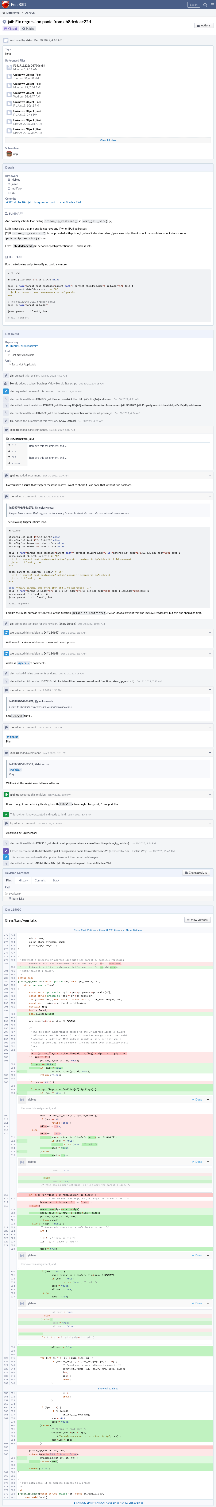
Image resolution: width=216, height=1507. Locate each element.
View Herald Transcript (63, 382)
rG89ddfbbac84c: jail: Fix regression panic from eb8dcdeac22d (43, 202)
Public (30, 29)
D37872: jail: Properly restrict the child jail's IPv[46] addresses (73, 397)
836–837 (15, 462)
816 (12, 450)
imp (15, 154)
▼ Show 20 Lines (132, 928)
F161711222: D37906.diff (29, 65)
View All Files (108, 140)
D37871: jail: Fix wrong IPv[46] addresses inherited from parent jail (83, 404)
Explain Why (139, 849)
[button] (212, 4)
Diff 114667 (51, 631)
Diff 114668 (51, 651)
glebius (16, 179)
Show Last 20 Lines (132, 1501)
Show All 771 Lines (109, 928)
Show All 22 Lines (108, 1386)
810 (12, 444)
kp (13, 193)
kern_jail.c (18, 897)
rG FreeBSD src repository (22, 344)
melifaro (17, 188)
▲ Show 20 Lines (83, 1501)
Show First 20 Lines (85, 928)
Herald (14, 382)
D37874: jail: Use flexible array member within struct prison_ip (74, 411)
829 (12, 455)
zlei (28, 40)
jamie (15, 184)
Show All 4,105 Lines (107, 1501)
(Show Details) (67, 419)
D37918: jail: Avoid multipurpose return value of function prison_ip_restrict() (87, 679)
